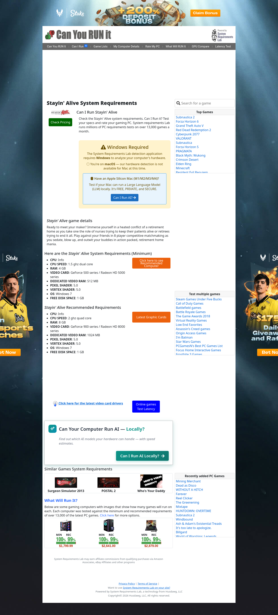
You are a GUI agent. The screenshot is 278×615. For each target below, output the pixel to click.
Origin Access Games (191, 333)
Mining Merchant (188, 481)
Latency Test (223, 46)
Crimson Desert (187, 160)
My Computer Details (126, 46)
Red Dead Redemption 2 (193, 130)
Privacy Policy (127, 583)
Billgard (181, 532)
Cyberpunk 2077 (188, 134)
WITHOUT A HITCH (189, 490)
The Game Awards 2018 (193, 316)
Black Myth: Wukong (190, 155)
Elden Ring (183, 164)
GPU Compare (200, 46)
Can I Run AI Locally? (142, 455)
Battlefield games (188, 308)
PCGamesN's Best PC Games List (199, 346)
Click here (107, 515)
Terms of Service (147, 583)
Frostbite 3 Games (189, 354)
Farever (181, 494)
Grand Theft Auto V (189, 126)
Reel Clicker (184, 498)
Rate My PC (152, 46)
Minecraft (183, 168)
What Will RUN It (176, 46)
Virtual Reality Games (191, 320)
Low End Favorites (189, 325)
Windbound (184, 519)
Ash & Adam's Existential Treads (199, 523)
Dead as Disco (186, 485)
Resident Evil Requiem (192, 172)
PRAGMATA (184, 151)
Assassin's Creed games (193, 329)
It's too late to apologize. (194, 528)
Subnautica (184, 143)
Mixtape (182, 507)
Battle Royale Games (191, 312)
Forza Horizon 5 (187, 147)
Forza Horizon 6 (187, 121)
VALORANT (184, 138)
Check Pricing (60, 122)
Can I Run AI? (124, 197)
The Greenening (187, 502)
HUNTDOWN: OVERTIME (193, 511)
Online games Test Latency (146, 406)
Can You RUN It (56, 46)
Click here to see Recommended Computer (151, 263)
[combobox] (207, 103)
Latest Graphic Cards (151, 317)
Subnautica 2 (185, 117)
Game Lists (101, 46)
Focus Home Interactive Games (198, 350)
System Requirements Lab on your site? (146, 587)
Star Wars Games (188, 342)
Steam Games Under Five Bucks (199, 299)
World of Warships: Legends (196, 536)
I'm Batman (184, 337)
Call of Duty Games (189, 303)
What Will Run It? (60, 500)
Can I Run (79, 46)
